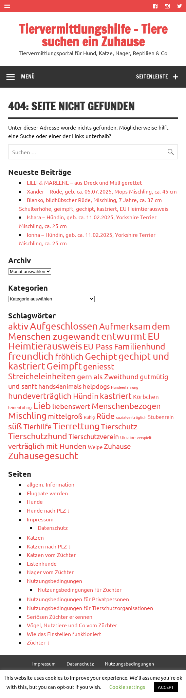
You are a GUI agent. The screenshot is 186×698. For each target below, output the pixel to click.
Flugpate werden (47, 493)
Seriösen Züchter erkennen (59, 616)
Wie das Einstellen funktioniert (64, 633)
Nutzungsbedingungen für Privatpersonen (78, 598)
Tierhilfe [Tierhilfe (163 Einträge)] (37, 426)
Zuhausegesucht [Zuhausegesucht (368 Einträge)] (43, 455)
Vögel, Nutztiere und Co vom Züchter (72, 625)
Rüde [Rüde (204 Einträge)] (105, 416)
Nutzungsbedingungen (54, 580)
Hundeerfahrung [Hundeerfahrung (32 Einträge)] (124, 387)
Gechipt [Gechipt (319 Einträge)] (101, 356)
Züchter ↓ (38, 642)
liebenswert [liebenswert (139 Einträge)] (71, 406)
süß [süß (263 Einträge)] (15, 426)
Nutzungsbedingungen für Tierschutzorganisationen (90, 607)
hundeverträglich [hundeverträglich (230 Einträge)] (40, 396)
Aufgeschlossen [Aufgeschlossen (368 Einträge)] (64, 326)
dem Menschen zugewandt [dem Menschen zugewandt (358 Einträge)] (89, 331)
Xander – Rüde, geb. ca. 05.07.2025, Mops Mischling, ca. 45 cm (102, 191)
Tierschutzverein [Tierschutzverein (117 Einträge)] (94, 436)
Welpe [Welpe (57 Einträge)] (95, 447)
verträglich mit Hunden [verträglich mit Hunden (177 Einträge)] (47, 446)
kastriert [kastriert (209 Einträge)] (116, 396)
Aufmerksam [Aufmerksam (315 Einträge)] (124, 326)
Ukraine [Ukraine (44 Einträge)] (127, 437)
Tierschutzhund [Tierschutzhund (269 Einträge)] (37, 436)
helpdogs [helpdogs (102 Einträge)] (96, 386)
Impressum (40, 519)
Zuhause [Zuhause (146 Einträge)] (117, 446)
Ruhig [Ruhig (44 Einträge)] (89, 417)
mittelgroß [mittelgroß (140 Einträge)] (65, 415)
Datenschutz (53, 527)
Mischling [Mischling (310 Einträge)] (27, 415)
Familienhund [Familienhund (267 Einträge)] (139, 346)
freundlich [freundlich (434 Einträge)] (31, 356)
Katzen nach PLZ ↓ (49, 546)
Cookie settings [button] (127, 686)
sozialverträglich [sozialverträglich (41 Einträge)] (131, 417)
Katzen (35, 537)
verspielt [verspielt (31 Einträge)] (144, 437)
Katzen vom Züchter (51, 554)
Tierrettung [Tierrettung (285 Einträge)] (76, 426)
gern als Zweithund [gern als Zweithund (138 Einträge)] (107, 376)
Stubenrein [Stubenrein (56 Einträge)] (161, 416)
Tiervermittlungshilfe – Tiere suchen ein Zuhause (93, 35)
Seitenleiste (152, 76)
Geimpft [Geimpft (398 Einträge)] (64, 365)
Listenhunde (42, 563)
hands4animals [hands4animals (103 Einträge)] (59, 386)
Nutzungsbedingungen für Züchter (80, 589)
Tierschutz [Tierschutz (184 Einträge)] (119, 426)
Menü (28, 76)
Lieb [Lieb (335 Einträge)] (42, 405)
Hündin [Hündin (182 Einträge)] (85, 396)
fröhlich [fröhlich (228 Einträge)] (69, 356)
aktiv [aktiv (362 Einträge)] (18, 326)
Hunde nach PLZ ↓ (48, 510)
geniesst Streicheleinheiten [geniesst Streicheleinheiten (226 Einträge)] (61, 371)
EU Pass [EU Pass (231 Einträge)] (98, 346)
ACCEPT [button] (166, 687)
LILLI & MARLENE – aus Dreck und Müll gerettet (84, 182)
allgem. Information (50, 484)
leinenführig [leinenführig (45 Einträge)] (20, 407)
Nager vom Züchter (50, 571)
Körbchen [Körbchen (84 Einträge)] (146, 396)
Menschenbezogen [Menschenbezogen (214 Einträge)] (126, 406)
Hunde (35, 501)
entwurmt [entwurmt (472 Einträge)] (123, 336)
